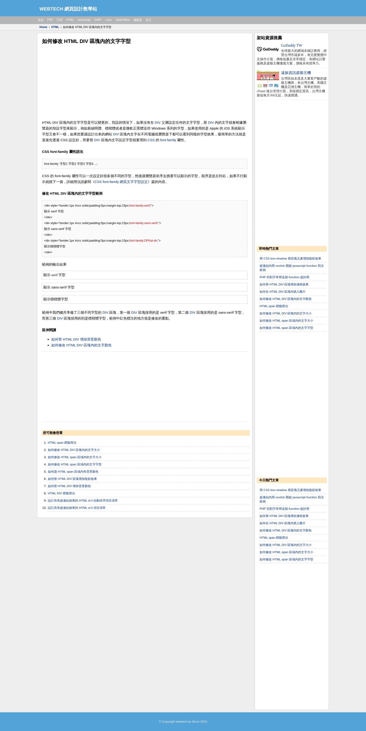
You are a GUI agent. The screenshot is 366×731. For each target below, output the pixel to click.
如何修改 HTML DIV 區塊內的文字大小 (74, 450)
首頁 (40, 20)
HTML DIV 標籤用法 (61, 493)
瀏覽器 (138, 20)
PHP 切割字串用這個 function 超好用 (284, 277)
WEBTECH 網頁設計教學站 (68, 8)
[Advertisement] (144, 82)
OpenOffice (123, 19)
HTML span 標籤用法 (62, 442)
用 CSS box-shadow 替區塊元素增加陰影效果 (290, 258)
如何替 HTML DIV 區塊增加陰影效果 (72, 479)
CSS (60, 19)
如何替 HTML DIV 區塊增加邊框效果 (284, 284)
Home (43, 27)
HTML (70, 19)
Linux (108, 19)
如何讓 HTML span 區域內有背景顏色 (73, 471)
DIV (158, 122)
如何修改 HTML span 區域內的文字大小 (75, 457)
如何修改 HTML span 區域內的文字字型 (75, 464)
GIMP (98, 19)
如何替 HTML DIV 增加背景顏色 (76, 339)
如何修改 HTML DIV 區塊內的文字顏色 (81, 345)
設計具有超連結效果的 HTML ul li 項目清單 (77, 508)
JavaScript (84, 19)
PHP (50, 19)
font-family (168, 140)
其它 (148, 20)
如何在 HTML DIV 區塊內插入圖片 (283, 291)
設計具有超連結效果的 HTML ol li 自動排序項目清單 (83, 500)
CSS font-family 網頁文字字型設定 (121, 182)
